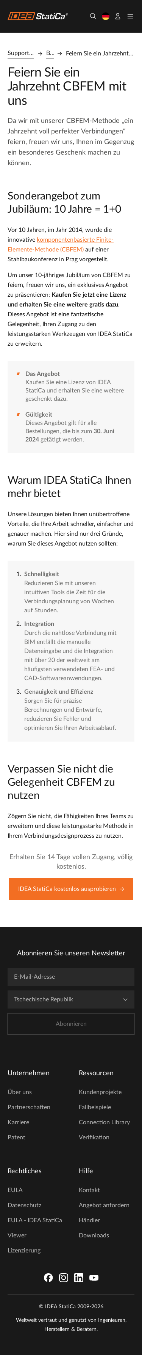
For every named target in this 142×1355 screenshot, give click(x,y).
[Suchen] (93, 16)
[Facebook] (48, 1277)
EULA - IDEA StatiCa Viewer (35, 1228)
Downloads (94, 1235)
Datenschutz (24, 1205)
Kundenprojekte (100, 1092)
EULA (15, 1190)
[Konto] (118, 16)
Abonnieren (71, 1024)
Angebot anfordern (104, 1205)
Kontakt (89, 1190)
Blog (50, 53)
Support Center (21, 53)
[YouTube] (93, 1277)
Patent (16, 1137)
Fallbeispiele (95, 1107)
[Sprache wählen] (105, 16)
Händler (89, 1220)
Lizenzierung (24, 1251)
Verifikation (94, 1137)
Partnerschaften (29, 1107)
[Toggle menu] (130, 16)
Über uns (20, 1092)
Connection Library (104, 1122)
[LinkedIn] (78, 1277)
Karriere (18, 1122)
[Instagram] (63, 1277)
